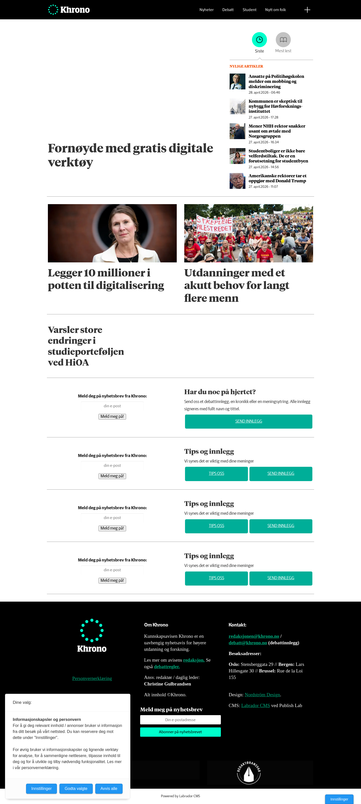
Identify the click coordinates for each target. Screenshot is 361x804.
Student (249, 11)
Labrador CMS (255, 705)
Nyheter (207, 11)
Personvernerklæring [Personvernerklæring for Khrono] (92, 678)
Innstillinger (339, 799)
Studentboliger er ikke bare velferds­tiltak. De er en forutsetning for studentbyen (278, 156)
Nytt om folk (275, 11)
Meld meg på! (112, 417)
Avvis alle (109, 788)
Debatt (228, 11)
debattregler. (167, 666)
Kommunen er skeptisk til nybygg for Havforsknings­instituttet (275, 106)
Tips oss (216, 474)
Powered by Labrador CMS (180, 796)
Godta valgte (76, 788)
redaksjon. (194, 660)
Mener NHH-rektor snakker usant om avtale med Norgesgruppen (277, 131)
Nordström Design (262, 694)
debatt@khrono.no (248, 642)
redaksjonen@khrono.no (254, 636)
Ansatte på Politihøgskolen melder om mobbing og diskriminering (276, 81)
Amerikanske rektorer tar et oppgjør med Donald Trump (278, 178)
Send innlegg (248, 421)
